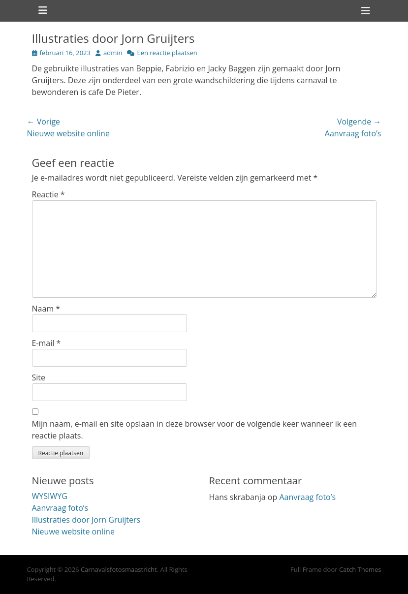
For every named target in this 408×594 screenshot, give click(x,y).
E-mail (46, 343)
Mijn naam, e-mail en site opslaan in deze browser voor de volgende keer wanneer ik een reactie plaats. (194, 429)
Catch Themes (360, 569)
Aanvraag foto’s (60, 507)
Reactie (48, 194)
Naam (46, 308)
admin (112, 52)
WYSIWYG (49, 496)
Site (39, 377)
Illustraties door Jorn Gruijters (86, 519)
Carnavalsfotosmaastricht (119, 569)
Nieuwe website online (73, 531)
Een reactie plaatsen (167, 52)
